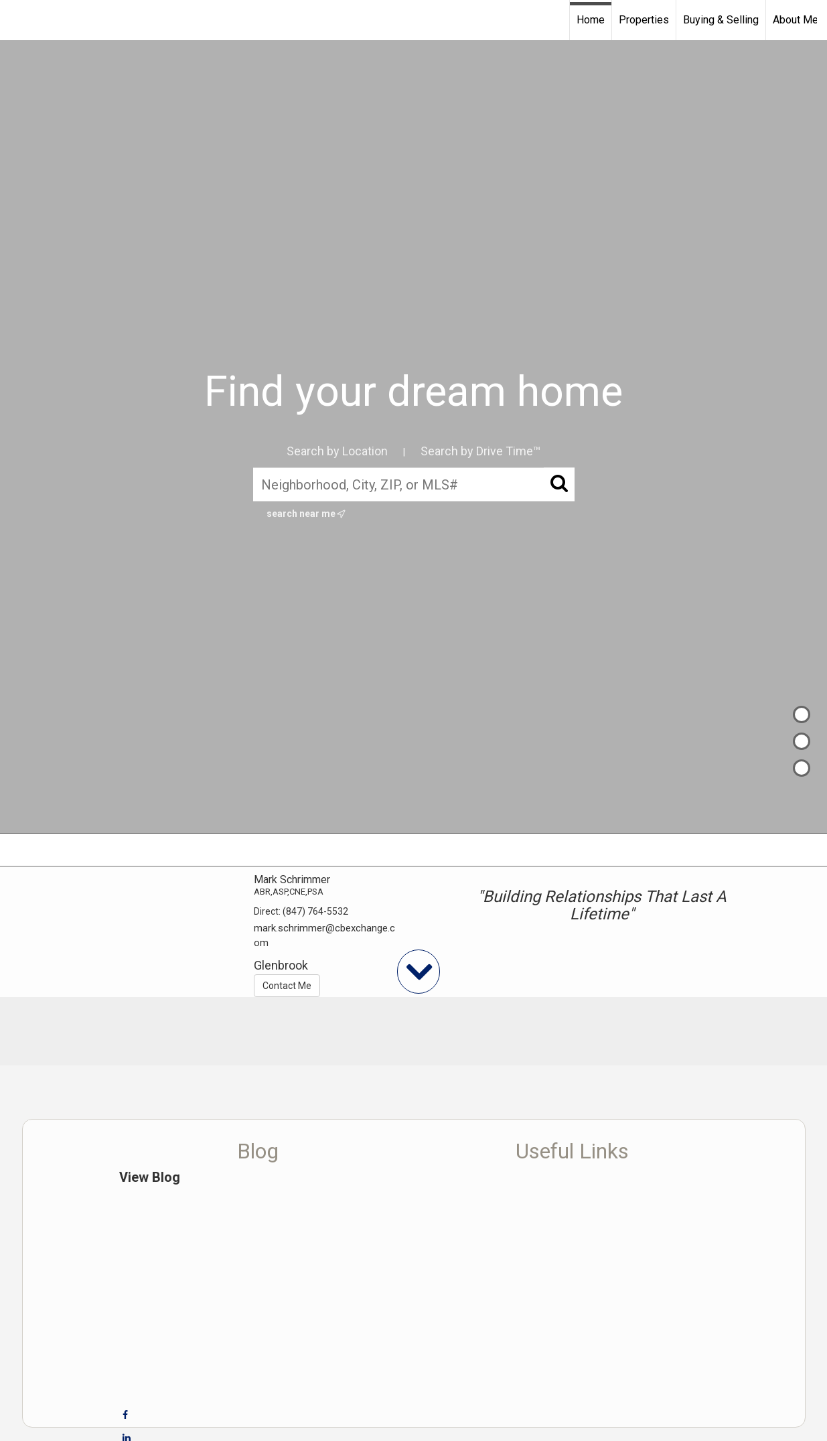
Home (591, 19)
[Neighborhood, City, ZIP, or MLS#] (414, 484)
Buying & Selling (721, 19)
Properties (644, 19)
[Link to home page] (17, 20)
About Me (795, 19)
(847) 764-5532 (315, 911)
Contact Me (286, 985)
